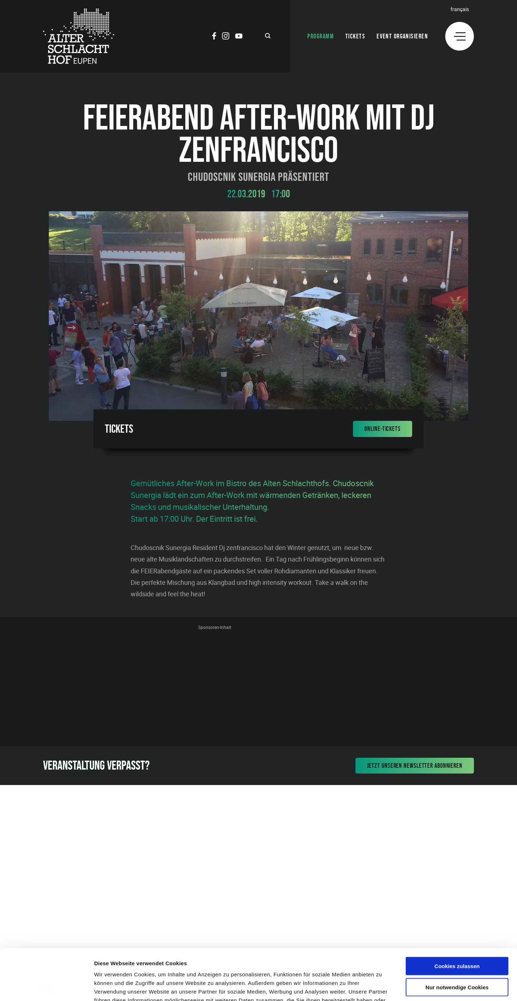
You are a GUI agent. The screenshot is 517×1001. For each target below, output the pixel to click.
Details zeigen (382, 987)
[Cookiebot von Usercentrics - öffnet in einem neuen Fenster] (46, 987)
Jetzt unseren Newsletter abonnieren (415, 765)
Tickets (355, 36)
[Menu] (459, 36)
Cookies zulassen (457, 915)
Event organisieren (402, 36)
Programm (320, 36)
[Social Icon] (214, 37)
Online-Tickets (382, 428)
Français (460, 9)
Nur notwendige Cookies (457, 936)
